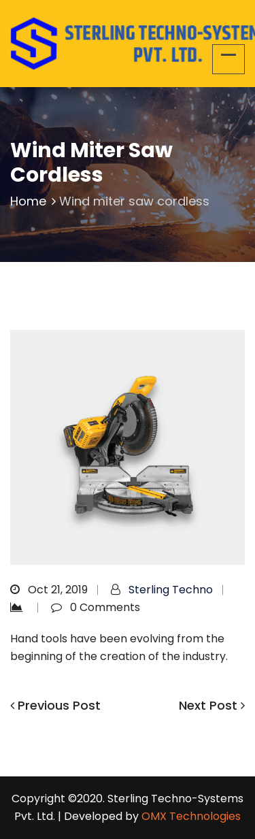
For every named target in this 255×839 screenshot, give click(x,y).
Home (34, 201)
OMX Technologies (191, 816)
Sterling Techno (171, 589)
